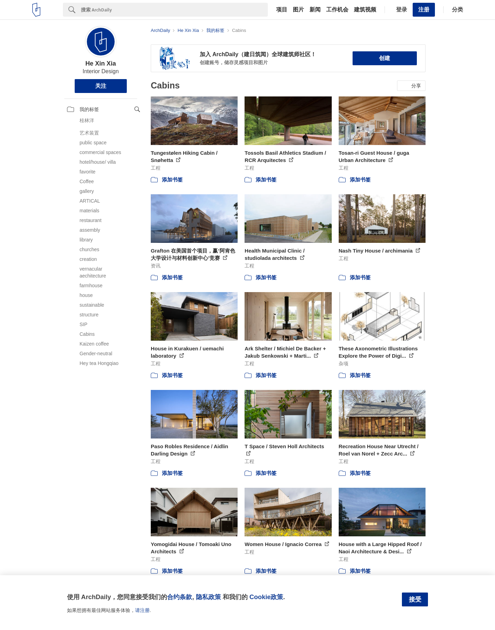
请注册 (142, 610)
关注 (100, 86)
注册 (423, 9)
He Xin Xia (100, 63)
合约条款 (179, 597)
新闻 (315, 9)
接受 (415, 599)
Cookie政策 (266, 597)
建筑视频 (365, 9)
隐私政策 (208, 597)
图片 (298, 9)
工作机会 (337, 9)
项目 (281, 9)
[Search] (174, 10)
